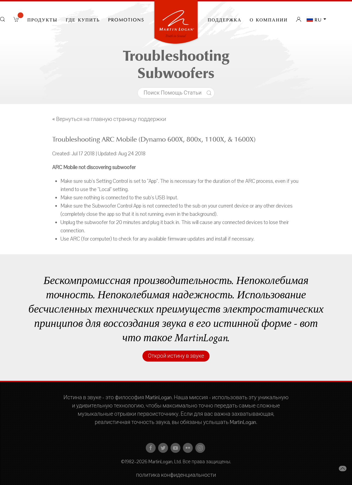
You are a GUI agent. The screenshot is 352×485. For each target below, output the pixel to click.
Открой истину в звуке (176, 356)
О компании (269, 19)
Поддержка (224, 19)
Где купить (83, 19)
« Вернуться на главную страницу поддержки (109, 119)
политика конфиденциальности (176, 475)
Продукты (42, 19)
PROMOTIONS (126, 19)
